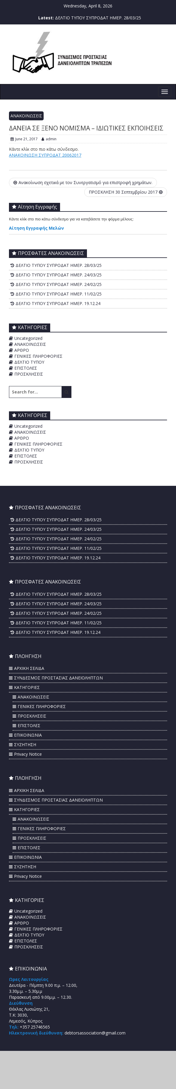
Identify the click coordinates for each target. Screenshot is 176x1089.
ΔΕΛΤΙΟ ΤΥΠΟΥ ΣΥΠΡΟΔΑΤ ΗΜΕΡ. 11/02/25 (59, 294)
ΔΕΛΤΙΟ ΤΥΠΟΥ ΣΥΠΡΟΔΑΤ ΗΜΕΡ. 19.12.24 (58, 303)
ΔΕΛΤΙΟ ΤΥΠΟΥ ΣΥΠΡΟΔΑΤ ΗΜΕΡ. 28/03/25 (98, 18)
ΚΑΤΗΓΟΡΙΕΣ (27, 687)
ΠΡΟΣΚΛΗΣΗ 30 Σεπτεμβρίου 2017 (126, 192)
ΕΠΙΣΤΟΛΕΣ (25, 368)
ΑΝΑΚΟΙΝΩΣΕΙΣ (26, 116)
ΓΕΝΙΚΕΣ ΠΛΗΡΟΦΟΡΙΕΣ (38, 356)
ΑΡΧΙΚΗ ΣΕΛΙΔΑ (29, 668)
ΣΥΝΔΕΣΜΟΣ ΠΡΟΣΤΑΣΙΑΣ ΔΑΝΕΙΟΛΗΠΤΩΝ (58, 678)
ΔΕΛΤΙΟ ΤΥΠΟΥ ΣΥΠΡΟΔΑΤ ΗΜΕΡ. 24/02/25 (59, 284)
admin (49, 138)
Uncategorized (28, 338)
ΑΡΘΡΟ (21, 350)
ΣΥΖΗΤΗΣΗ (25, 744)
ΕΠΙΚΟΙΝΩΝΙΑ (28, 735)
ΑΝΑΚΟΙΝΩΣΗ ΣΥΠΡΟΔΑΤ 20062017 (45, 155)
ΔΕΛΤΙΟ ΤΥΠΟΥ (29, 362)
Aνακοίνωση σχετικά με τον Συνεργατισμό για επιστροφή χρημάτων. (82, 182)
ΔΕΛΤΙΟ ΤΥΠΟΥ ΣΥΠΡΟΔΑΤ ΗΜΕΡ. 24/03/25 (59, 275)
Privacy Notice (28, 754)
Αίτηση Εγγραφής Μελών (36, 228)
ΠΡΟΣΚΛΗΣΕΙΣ (28, 374)
